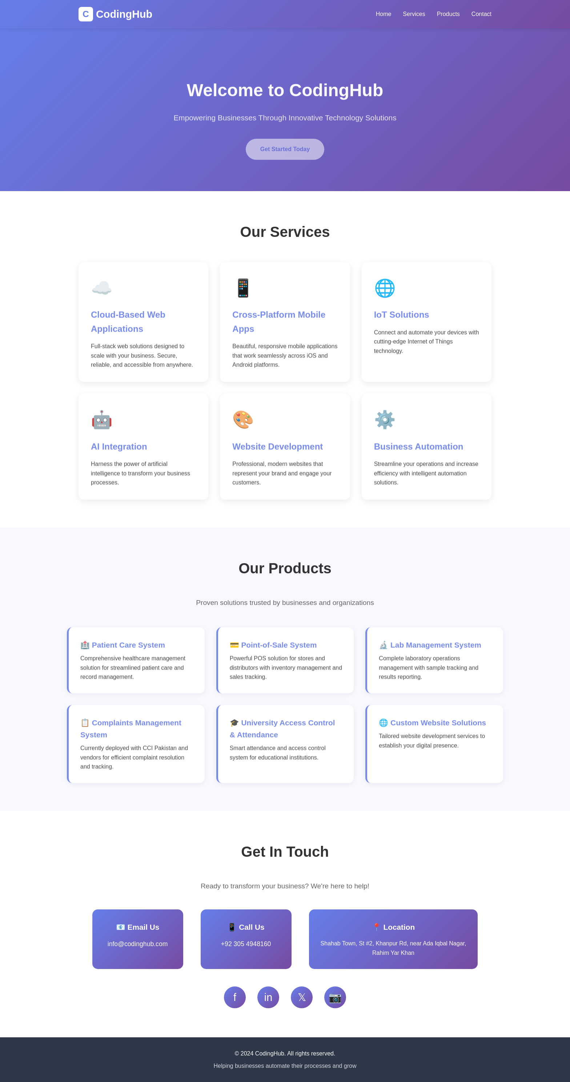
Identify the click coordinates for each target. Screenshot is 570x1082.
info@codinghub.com (138, 944)
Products (448, 14)
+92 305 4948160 (246, 944)
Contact (481, 14)
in (268, 997)
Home (384, 14)
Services (414, 14)
